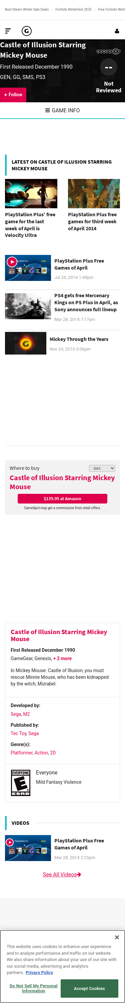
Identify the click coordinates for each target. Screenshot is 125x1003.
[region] (62, 966)
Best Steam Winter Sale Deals (27, 9)
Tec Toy (18, 733)
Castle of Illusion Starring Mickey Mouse (62, 482)
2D (53, 752)
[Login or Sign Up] (117, 31)
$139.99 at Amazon (62, 499)
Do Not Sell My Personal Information (34, 988)
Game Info (62, 110)
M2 (26, 714)
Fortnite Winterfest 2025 (73, 9)
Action (41, 752)
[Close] (117, 937)
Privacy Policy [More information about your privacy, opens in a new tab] (39, 972)
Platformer (22, 752)
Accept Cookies (89, 988)
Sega (16, 714)
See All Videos (62, 874)
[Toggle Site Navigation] (8, 31)
